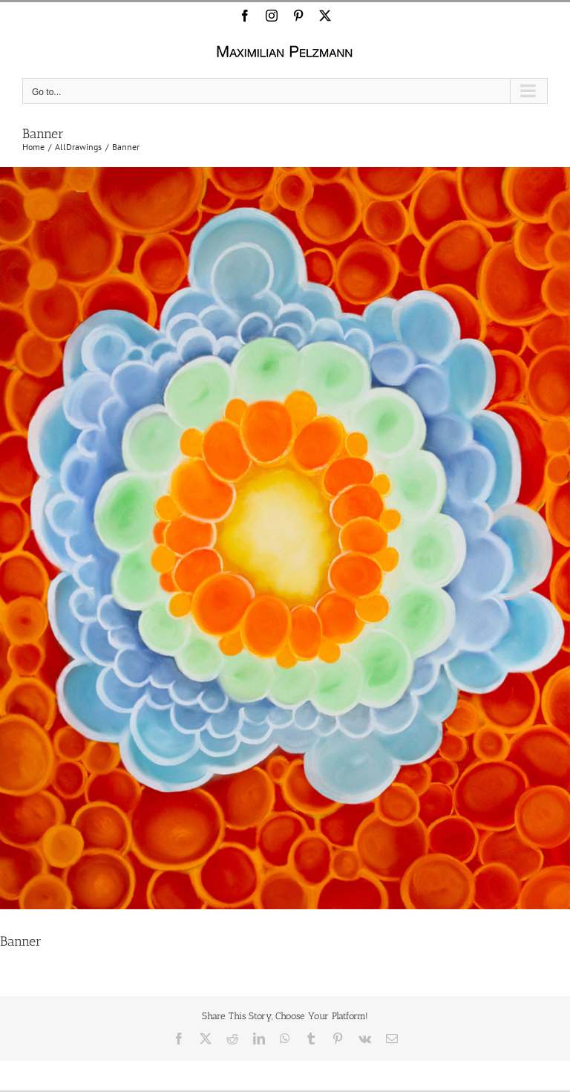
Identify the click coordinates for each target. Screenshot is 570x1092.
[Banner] (285, 538)
